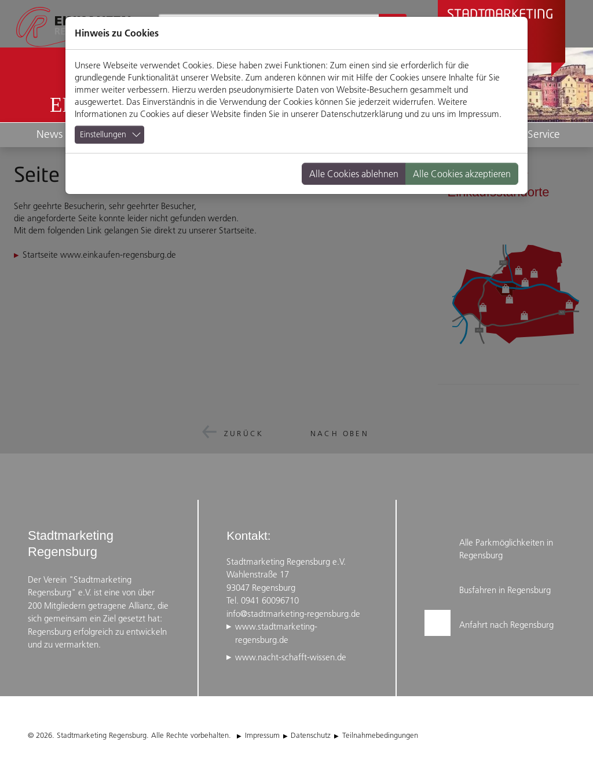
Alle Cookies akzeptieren (462, 174)
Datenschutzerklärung (361, 113)
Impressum (479, 113)
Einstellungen (103, 134)
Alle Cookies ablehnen (353, 174)
